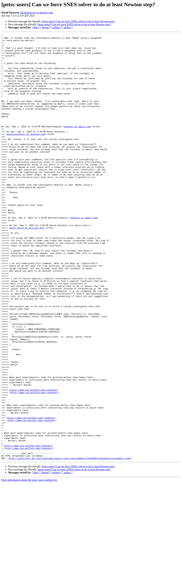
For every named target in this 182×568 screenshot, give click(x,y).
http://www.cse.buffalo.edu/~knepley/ (34, 464)
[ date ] (36, 27)
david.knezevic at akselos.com (36, 12)
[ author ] (67, 27)
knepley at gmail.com (78, 145)
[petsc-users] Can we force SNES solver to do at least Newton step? (78, 21)
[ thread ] (45, 27)
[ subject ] (56, 27)
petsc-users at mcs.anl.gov (26, 266)
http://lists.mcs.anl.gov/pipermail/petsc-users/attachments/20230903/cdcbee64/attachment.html (70, 543)
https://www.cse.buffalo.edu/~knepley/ (33, 461)
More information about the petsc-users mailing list (29, 565)
